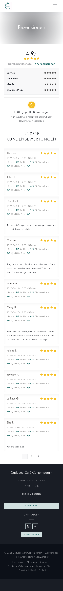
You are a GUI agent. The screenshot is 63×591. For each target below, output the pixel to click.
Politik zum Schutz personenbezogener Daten (32, 566)
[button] (55, 6)
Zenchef (44, 556)
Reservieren (31, 505)
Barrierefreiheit (38, 570)
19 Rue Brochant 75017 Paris (37, 480)
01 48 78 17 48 (31, 485)
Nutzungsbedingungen (40, 562)
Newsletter (31, 534)
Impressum (19, 562)
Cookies (24, 570)
